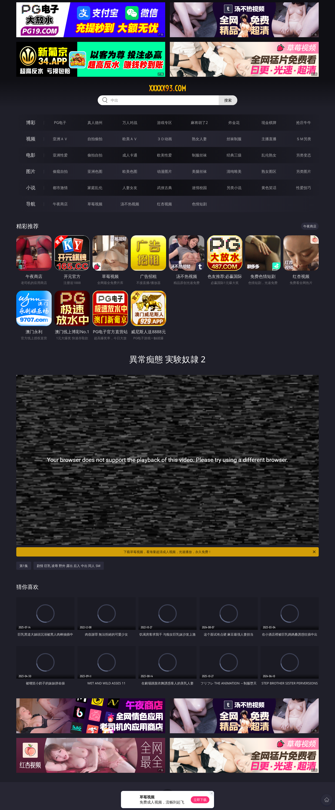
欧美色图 (129, 171)
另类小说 (234, 187)
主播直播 (268, 138)
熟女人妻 (199, 138)
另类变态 (303, 155)
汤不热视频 (130, 204)
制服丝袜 (199, 155)
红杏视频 (164, 204)
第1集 (24, 565)
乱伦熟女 (268, 155)
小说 (30, 187)
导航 (30, 204)
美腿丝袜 (199, 171)
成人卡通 (129, 155)
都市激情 (60, 187)
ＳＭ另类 (303, 138)
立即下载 (200, 799)
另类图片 (303, 171)
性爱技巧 (303, 187)
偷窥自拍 (60, 171)
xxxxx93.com (167, 88)
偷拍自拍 (94, 155)
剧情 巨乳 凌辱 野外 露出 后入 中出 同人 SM (68, 565)
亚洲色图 (94, 171)
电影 (30, 155)
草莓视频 (94, 204)
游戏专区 (164, 122)
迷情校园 (199, 187)
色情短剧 (199, 204)
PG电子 (60, 122)
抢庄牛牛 (303, 122)
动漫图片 (164, 171)
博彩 (30, 122)
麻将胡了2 (199, 122)
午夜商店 (60, 204)
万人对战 (129, 122)
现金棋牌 (268, 122)
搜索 (228, 100)
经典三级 (234, 155)
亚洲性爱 (60, 155)
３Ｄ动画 (164, 138)
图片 (30, 171)
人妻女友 (129, 187)
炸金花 (234, 122)
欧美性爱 (164, 155)
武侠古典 (164, 187)
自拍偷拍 (94, 138)
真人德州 (94, 122)
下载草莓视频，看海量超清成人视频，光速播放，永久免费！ (220, 552)
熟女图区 (268, 171)
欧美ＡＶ (129, 138)
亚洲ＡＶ (60, 138)
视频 (30, 139)
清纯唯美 (234, 171)
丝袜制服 (234, 138)
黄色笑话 (268, 187)
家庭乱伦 (94, 187)
